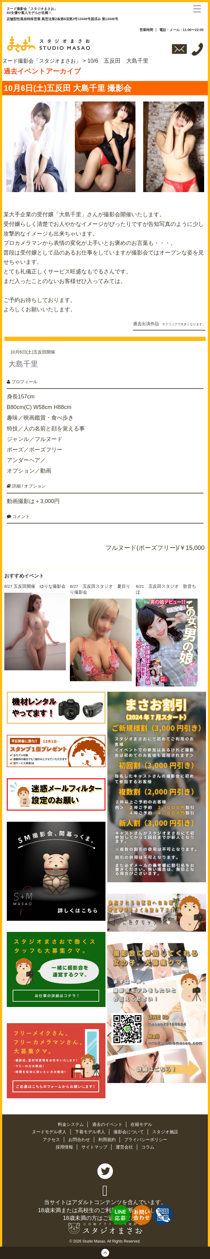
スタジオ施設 (165, 1129)
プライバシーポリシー (145, 1137)
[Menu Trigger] (197, 8)
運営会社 (125, 1144)
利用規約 (107, 1137)
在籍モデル (141, 1122)
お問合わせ (79, 1137)
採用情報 (65, 1144)
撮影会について (129, 1129)
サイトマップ (95, 1144)
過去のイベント (108, 1122)
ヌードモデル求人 (50, 1129)
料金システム (71, 1122)
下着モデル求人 (90, 1129)
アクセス (52, 1137)
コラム (147, 1144)
